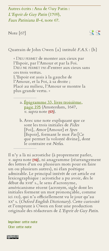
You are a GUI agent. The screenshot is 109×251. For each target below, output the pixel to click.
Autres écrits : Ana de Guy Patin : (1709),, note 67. (39, 14)
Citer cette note (20, 227)
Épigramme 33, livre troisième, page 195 (53, 104)
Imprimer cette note (22, 222)
